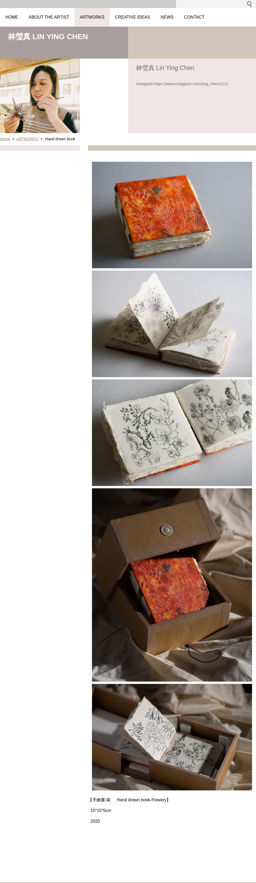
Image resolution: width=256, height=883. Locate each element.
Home (5, 139)
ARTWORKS (27, 139)
